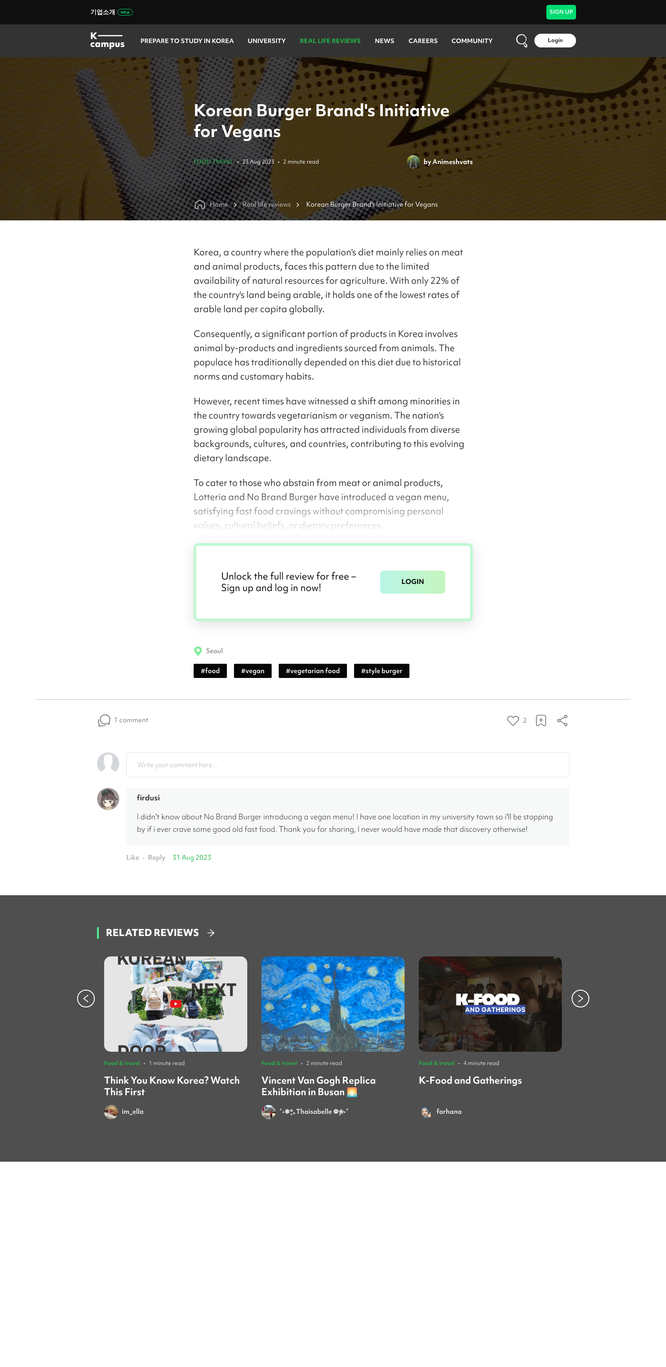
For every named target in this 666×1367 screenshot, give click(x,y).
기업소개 (111, 12)
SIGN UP (561, 12)
